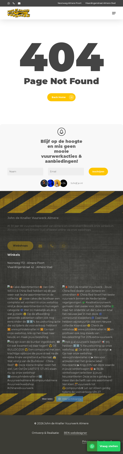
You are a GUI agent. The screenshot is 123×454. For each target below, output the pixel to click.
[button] (114, 13)
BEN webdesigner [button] (75, 432)
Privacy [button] (86, 441)
